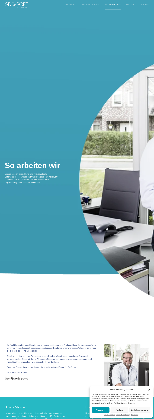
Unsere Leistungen (90, 5)
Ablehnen (119, 410)
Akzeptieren (100, 410)
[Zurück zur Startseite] (17, 5)
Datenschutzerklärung (123, 415)
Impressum (134, 415)
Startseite (70, 5)
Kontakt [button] (145, 5)
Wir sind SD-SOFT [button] (113, 5)
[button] (149, 389)
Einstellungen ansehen (140, 410)
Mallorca (131, 5)
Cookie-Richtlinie (109, 415)
